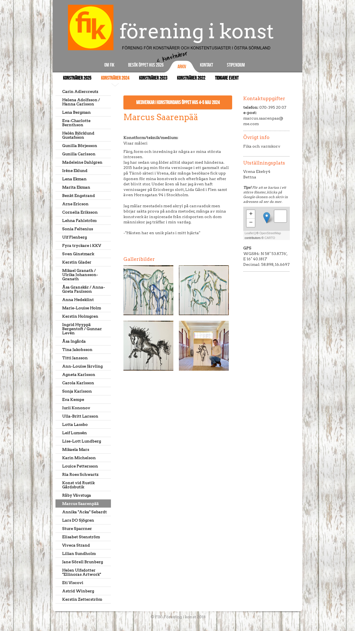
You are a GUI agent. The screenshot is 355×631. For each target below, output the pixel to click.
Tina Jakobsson (77, 349)
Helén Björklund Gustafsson (78, 135)
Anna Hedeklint (78, 299)
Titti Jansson (75, 358)
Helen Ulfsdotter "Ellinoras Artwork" (81, 572)
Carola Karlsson (78, 383)
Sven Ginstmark (78, 254)
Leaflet (249, 233)
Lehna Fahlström (79, 220)
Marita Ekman (76, 187)
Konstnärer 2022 (191, 78)
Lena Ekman (74, 179)
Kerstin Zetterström (82, 599)
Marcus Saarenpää (80, 503)
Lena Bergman (76, 112)
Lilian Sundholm (79, 553)
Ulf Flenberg (74, 237)
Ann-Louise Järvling (82, 366)
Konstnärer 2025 (77, 78)
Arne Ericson (75, 204)
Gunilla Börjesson (79, 145)
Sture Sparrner (77, 528)
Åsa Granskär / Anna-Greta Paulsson (83, 289)
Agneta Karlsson (78, 374)
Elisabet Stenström (81, 537)
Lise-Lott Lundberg (81, 441)
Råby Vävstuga (76, 495)
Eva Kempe (73, 399)
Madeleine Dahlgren (82, 162)
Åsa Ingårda (74, 341)
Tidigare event (227, 78)
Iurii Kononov (76, 408)
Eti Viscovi (72, 582)
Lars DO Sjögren (78, 520)
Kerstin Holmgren (80, 316)
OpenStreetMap (270, 233)
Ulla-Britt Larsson (80, 416)
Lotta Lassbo (75, 424)
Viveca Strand (76, 545)
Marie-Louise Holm (81, 308)
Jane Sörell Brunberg (82, 562)
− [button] (251, 223)
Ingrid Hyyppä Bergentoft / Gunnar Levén (82, 328)
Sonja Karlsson (77, 391)
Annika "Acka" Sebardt (84, 512)
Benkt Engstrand (78, 195)
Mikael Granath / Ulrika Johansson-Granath (80, 274)
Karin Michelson (79, 458)
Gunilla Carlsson (78, 154)
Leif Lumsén (74, 433)
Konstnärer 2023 (153, 78)
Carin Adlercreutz (80, 91)
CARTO (270, 237)
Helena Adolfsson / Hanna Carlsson (81, 102)
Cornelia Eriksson (80, 212)
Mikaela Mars (75, 449)
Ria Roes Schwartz (80, 474)
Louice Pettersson (80, 466)
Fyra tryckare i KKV (81, 245)
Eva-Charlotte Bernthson (76, 122)
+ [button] (251, 214)
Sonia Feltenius (77, 229)
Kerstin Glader (76, 262)
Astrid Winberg (78, 591)
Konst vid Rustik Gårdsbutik (78, 485)
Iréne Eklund (74, 170)
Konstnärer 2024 (115, 78)
